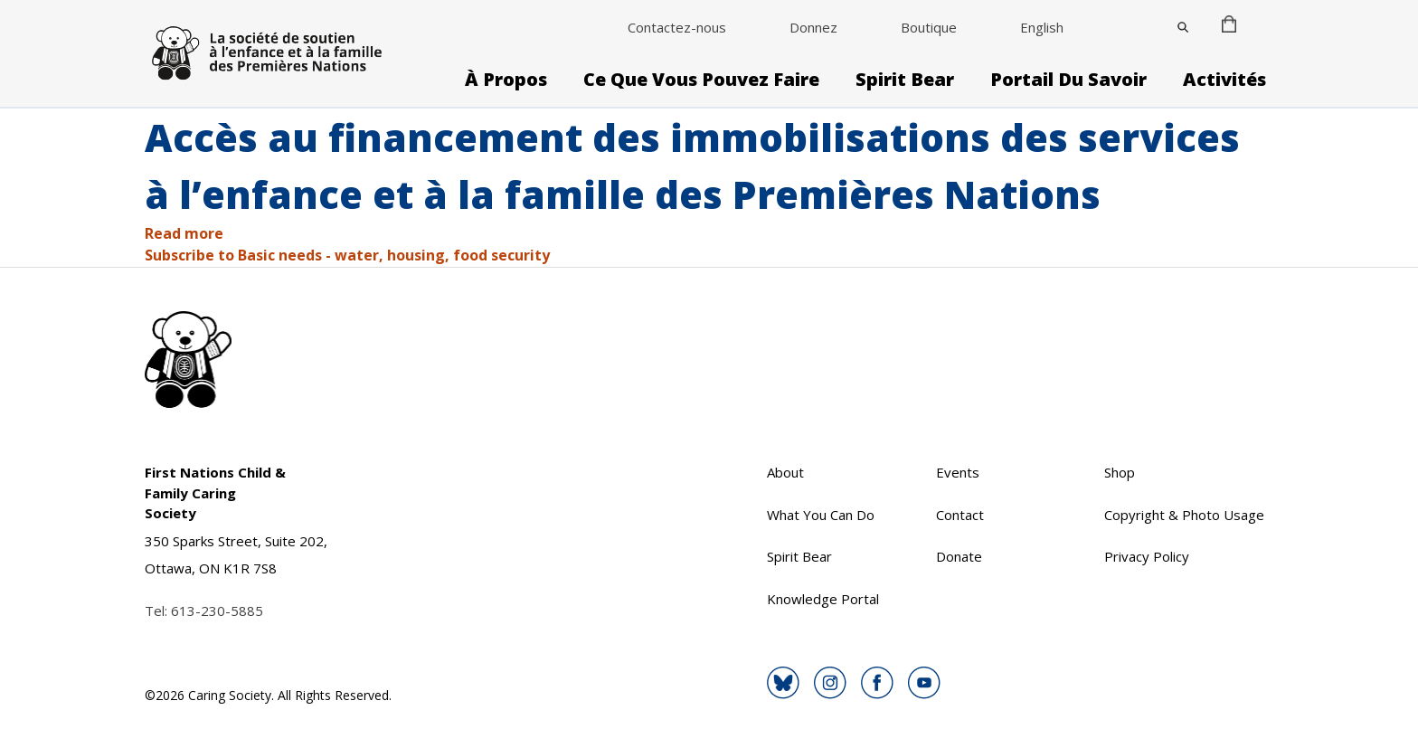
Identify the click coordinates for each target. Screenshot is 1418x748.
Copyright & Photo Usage (1184, 515)
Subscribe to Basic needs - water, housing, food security (347, 255)
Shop (1119, 472)
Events (957, 472)
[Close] (1182, 27)
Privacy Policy (1146, 556)
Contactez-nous (677, 27)
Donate (959, 556)
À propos (506, 79)
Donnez (813, 27)
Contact (960, 515)
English (1042, 27)
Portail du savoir (1068, 79)
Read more (184, 233)
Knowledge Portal (823, 599)
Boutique (929, 27)
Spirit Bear (905, 79)
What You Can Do (820, 515)
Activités (1224, 79)
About (785, 472)
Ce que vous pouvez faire (701, 79)
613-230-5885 (217, 610)
